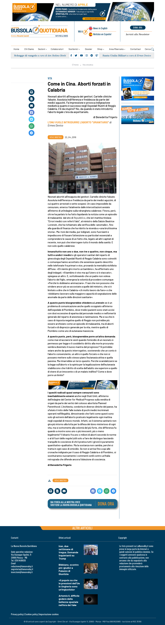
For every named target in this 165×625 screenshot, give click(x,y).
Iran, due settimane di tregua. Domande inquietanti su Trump (68, 552)
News (100, 28)
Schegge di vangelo (25, 55)
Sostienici (73, 49)
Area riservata (116, 49)
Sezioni (41, 49)
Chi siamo (29, 49)
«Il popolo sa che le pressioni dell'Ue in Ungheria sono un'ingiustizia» (69, 585)
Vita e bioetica (88, 65)
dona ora (137, 27)
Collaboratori (57, 49)
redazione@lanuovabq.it (22, 566)
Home (16, 49)
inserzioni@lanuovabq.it (22, 572)
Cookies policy (31, 614)
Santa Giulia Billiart (114, 55)
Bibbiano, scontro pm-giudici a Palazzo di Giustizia (69, 569)
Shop (99, 49)
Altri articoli (82, 528)
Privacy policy (17, 614)
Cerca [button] (149, 49)
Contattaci (135, 49)
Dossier (88, 49)
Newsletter (138, 34)
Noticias (102, 34)
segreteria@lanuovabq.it (22, 569)
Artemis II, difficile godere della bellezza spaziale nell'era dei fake (69, 600)
